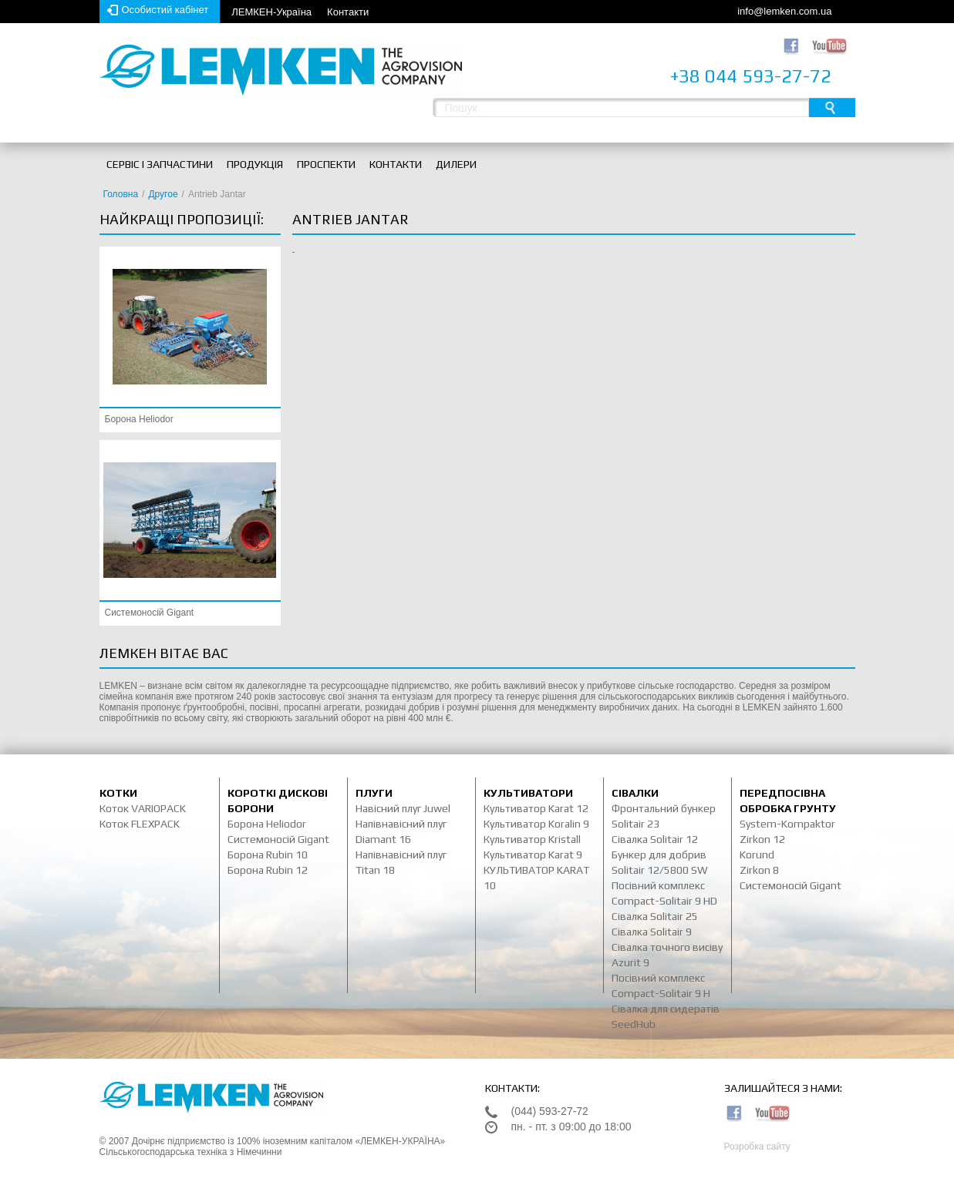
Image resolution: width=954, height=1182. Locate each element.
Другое (162, 194)
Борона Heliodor (139, 419)
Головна (121, 194)
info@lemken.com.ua (784, 11)
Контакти (348, 12)
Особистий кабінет (165, 9)
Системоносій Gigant (149, 612)
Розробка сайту (757, 1146)
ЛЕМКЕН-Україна (271, 12)
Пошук (832, 107)
